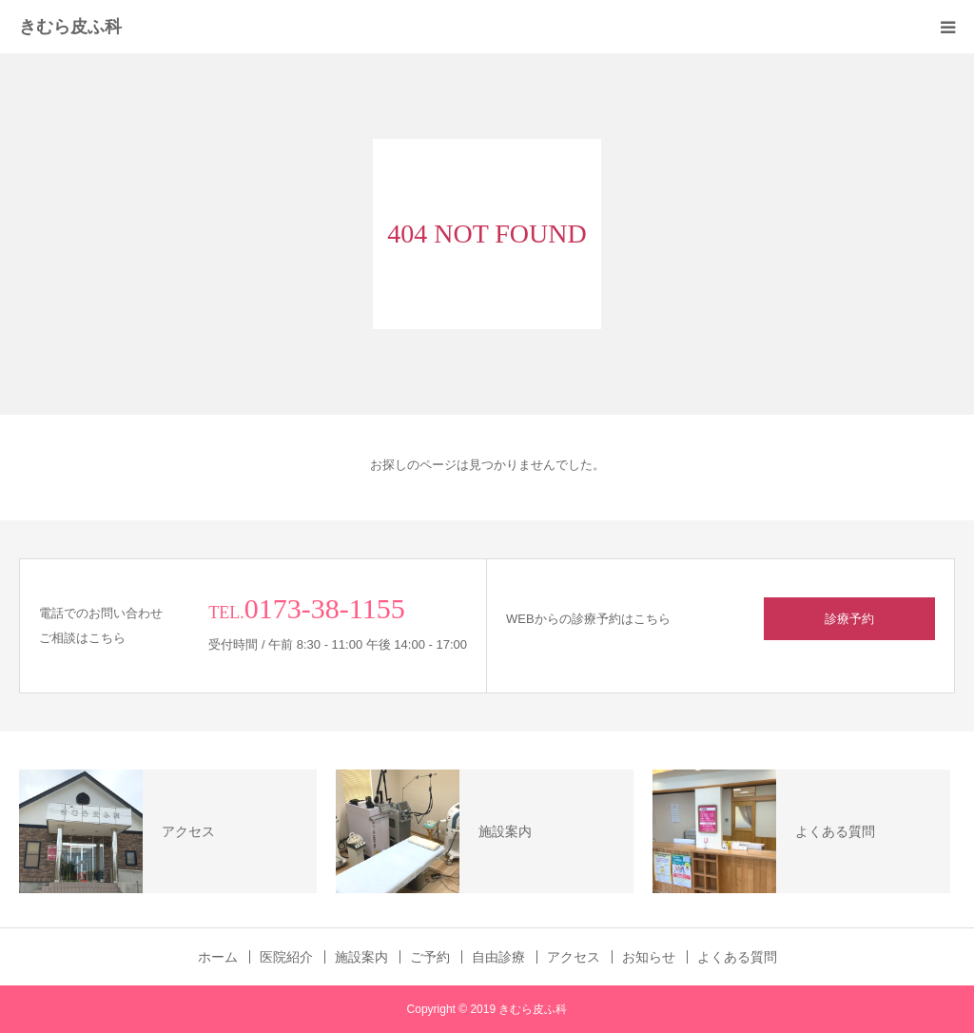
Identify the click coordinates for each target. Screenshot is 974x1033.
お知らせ (648, 957)
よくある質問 (737, 957)
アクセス (573, 957)
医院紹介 (286, 957)
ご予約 (430, 957)
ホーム (218, 957)
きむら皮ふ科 (70, 26)
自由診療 (498, 957)
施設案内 (361, 957)
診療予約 (849, 619)
